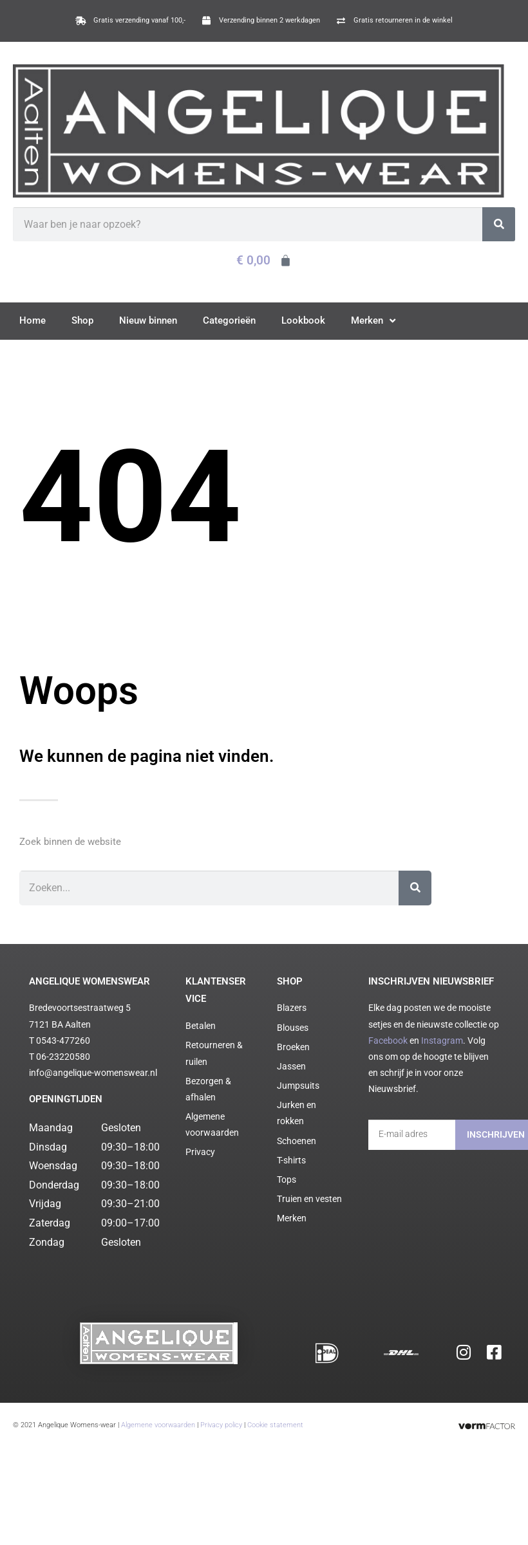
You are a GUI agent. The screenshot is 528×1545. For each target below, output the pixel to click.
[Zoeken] (498, 224)
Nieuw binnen (148, 320)
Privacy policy (221, 1417)
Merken (373, 321)
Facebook (388, 1040)
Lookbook (303, 320)
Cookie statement (275, 1417)
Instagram (442, 1040)
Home (32, 320)
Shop (82, 320)
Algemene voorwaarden (158, 1417)
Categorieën (229, 320)
